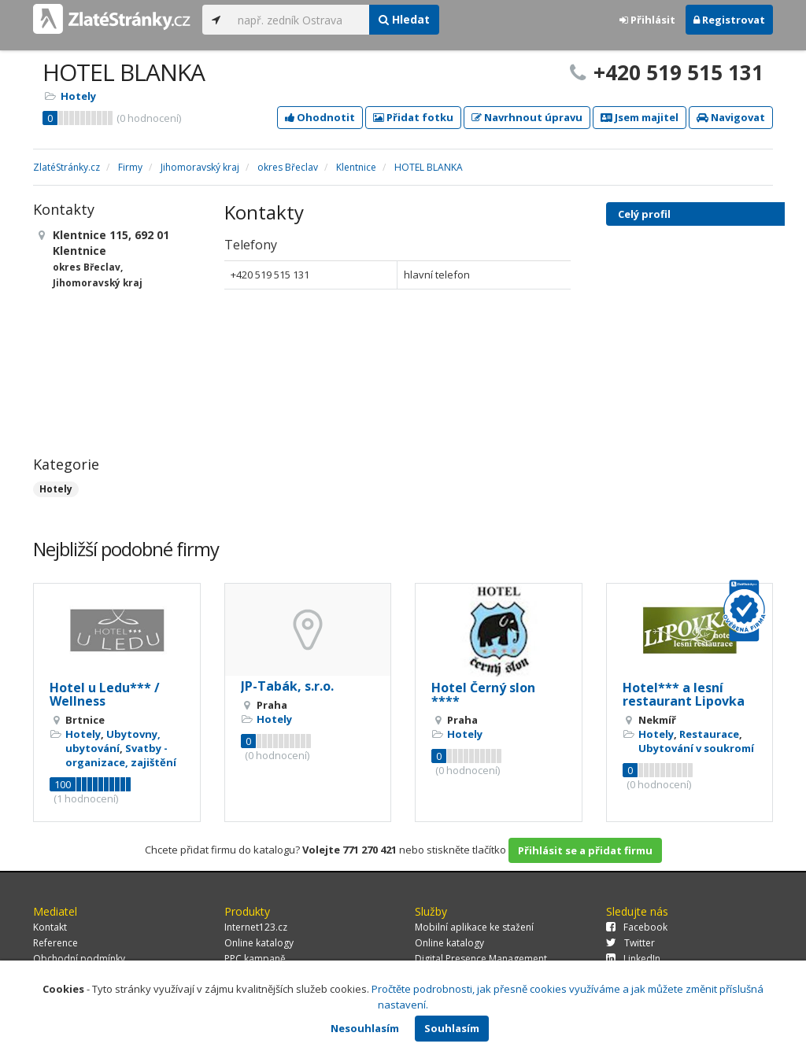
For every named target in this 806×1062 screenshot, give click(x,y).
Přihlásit (647, 20)
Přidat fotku (413, 117)
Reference (55, 943)
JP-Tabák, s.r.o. (287, 686)
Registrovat (729, 20)
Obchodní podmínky (79, 958)
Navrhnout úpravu (526, 117)
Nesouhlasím (365, 1028)
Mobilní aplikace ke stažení (474, 927)
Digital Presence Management (481, 958)
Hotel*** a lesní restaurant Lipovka (684, 694)
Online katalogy (259, 943)
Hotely (78, 96)
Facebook (636, 927)
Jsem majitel (639, 117)
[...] (299, 20)
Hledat (404, 19)
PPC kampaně (255, 958)
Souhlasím (451, 1028)
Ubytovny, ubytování (113, 741)
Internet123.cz (255, 927)
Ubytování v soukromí (696, 748)
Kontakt (50, 927)
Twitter (630, 943)
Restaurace (709, 734)
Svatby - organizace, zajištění (120, 755)
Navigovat (731, 117)
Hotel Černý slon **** (483, 694)
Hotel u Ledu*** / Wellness (105, 694)
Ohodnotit (320, 117)
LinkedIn (633, 958)
